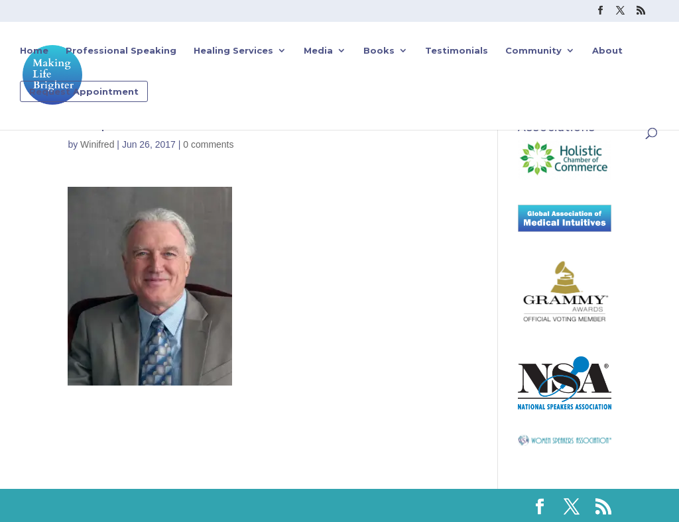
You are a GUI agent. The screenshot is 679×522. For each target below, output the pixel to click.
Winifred (97, 144)
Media (318, 51)
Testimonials (456, 51)
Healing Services (233, 51)
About (607, 51)
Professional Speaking (121, 51)
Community (533, 51)
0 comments (208, 144)
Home (34, 51)
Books (379, 51)
